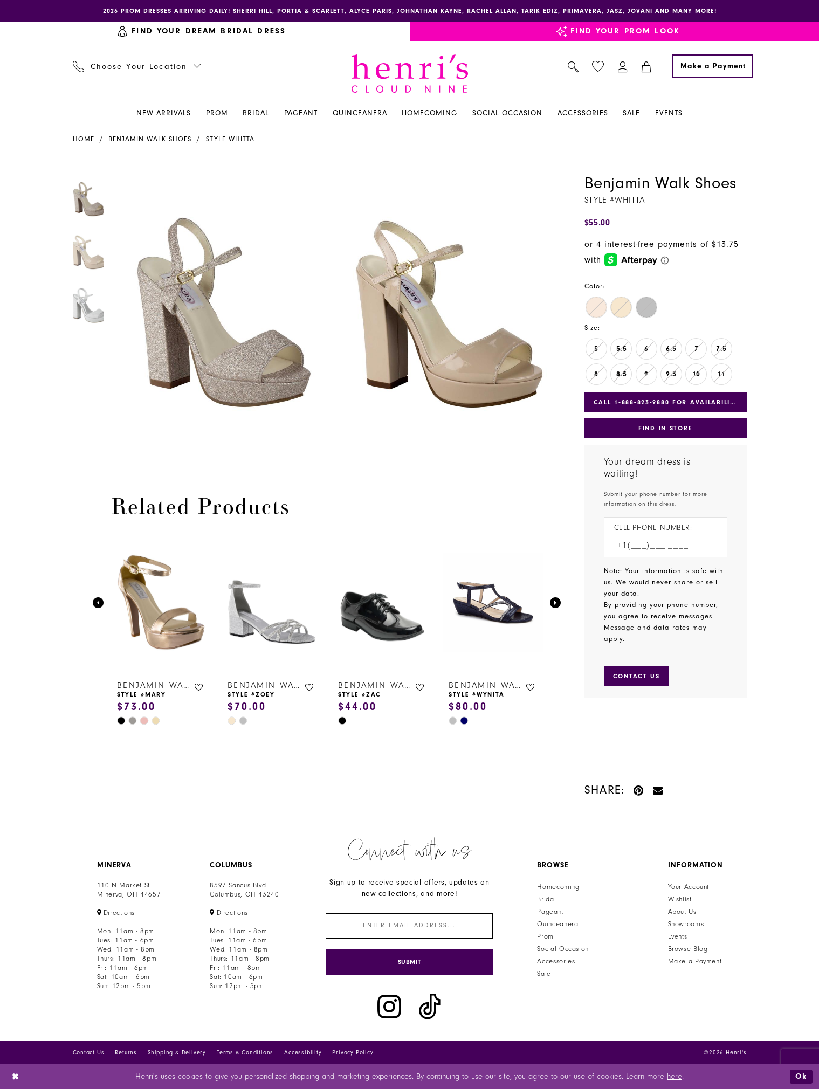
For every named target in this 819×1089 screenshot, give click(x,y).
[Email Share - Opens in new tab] (658, 790)
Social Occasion (562, 949)
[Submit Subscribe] (409, 962)
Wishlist (680, 899)
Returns (126, 1052)
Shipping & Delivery (177, 1052)
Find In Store (665, 428)
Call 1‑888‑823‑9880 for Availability (666, 402)
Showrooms (686, 924)
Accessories (556, 961)
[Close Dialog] (15, 1076)
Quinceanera (557, 924)
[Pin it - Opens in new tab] (639, 790)
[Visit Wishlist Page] (597, 66)
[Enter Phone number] (660, 545)
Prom (545, 936)
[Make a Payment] (712, 66)
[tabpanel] (221, 313)
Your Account (689, 887)
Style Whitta (230, 139)
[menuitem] (137, 66)
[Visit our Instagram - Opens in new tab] (389, 1007)
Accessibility (302, 1052)
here (674, 1076)
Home (83, 139)
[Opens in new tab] (116, 912)
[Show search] (573, 66)
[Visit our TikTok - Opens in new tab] (429, 1007)
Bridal (546, 899)
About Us (682, 911)
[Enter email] (409, 926)
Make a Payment (695, 961)
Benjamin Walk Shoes (149, 139)
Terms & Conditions (245, 1052)
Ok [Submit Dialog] (801, 1076)
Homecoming (558, 887)
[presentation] (161, 602)
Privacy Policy (352, 1052)
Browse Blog (688, 949)
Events (677, 936)
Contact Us (89, 1052)
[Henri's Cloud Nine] (410, 73)
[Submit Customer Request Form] (636, 676)
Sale (544, 973)
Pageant (550, 911)
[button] (622, 66)
